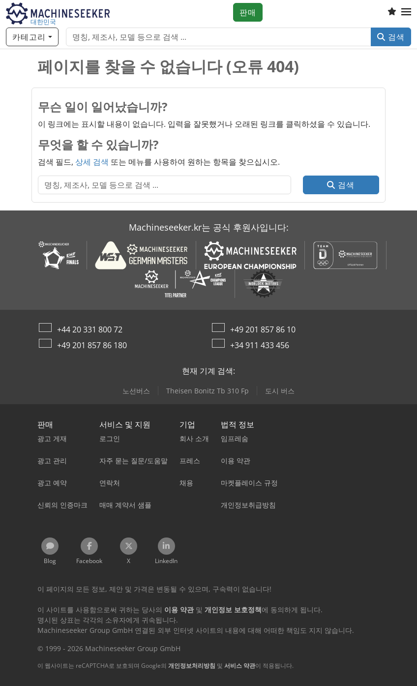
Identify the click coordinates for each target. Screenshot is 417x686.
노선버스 (136, 390)
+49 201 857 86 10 (263, 329)
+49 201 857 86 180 (92, 345)
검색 (391, 36)
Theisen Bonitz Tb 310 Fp (207, 390)
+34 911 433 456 (259, 345)
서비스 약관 (239, 665)
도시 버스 (280, 390)
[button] (406, 12)
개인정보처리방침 (191, 665)
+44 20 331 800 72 (89, 329)
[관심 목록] (391, 12)
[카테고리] (32, 37)
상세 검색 (92, 161)
